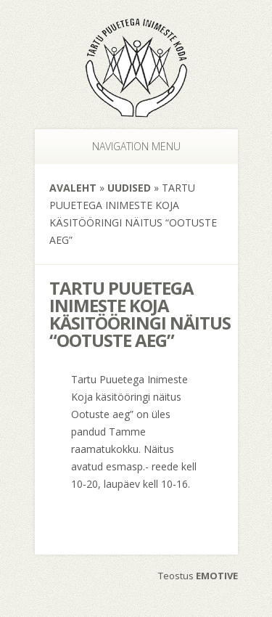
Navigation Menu (129, 146)
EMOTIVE (217, 575)
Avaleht (72, 188)
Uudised (129, 188)
